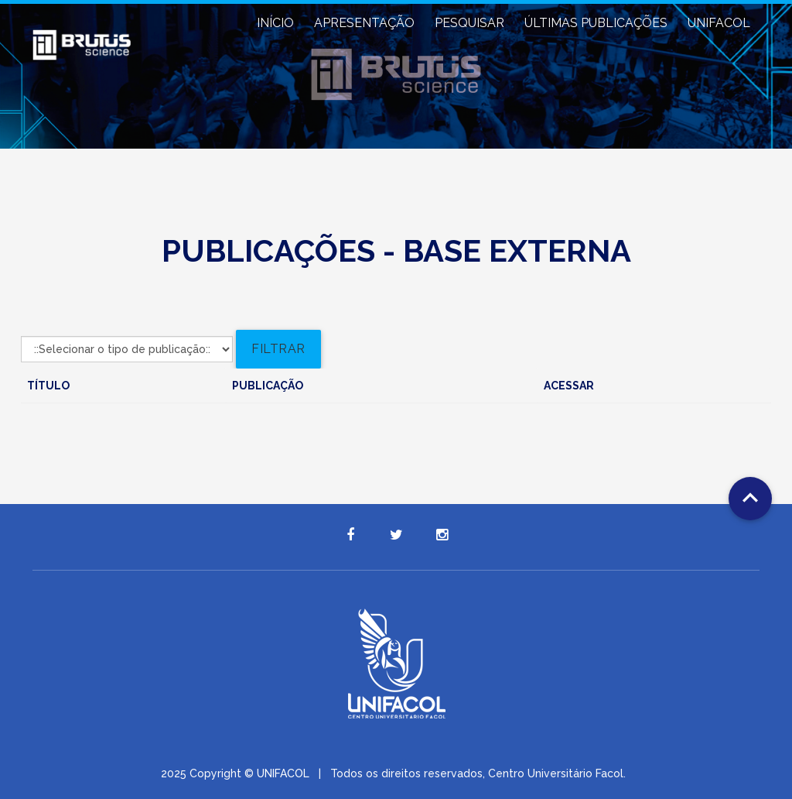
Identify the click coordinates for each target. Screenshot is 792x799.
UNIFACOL (719, 22)
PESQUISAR (469, 22)
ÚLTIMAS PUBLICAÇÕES (595, 22)
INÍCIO (275, 22)
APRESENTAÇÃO (364, 22)
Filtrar (278, 348)
